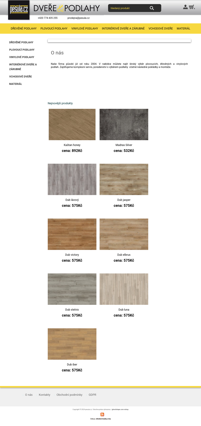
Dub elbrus (123, 254)
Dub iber (72, 364)
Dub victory (72, 254)
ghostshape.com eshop (120, 409)
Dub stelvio (72, 309)
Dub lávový (72, 199)
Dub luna (124, 309)
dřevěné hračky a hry (103, 419)
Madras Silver (124, 145)
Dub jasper (123, 199)
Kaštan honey (72, 145)
